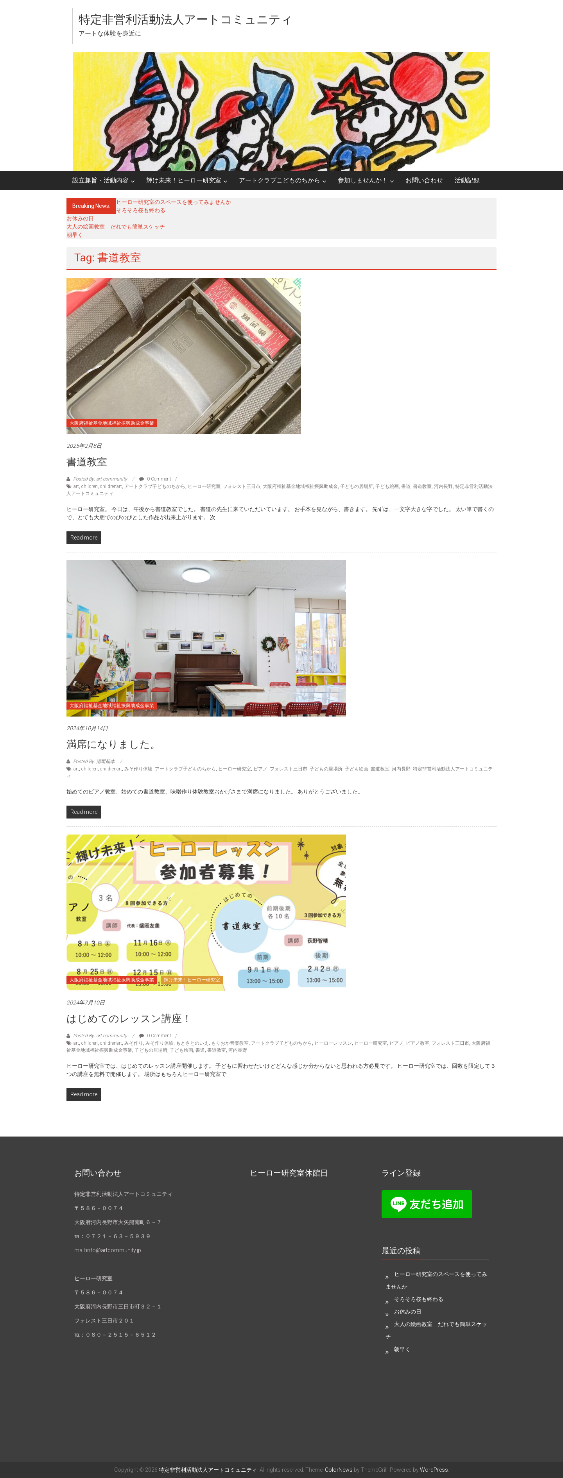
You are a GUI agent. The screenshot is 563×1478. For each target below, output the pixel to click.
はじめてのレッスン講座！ (129, 1018)
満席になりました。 (113, 744)
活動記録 (467, 180)
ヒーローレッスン (333, 1043)
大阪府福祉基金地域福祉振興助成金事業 (112, 423)
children (89, 486)
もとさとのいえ (192, 1043)
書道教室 (86, 462)
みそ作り (133, 1043)
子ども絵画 (387, 486)
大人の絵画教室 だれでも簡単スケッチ (115, 226)
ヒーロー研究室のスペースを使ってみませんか (173, 202)
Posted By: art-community (100, 479)
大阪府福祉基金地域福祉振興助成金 (300, 486)
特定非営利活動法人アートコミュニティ (186, 19)
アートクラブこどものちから (279, 180)
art (76, 486)
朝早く (74, 235)
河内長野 (443, 486)
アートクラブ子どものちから (154, 486)
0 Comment (155, 479)
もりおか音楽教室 (230, 1043)
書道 (406, 486)
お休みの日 (80, 218)
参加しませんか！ (363, 180)
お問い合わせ (424, 180)
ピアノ (260, 769)
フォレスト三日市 (241, 486)
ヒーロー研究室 (204, 486)
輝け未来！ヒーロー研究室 (183, 180)
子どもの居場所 (356, 486)
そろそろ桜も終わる (140, 210)
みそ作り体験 (138, 769)
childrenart (111, 486)
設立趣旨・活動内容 (100, 180)
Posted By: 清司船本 (94, 761)
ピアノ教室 (417, 1043)
